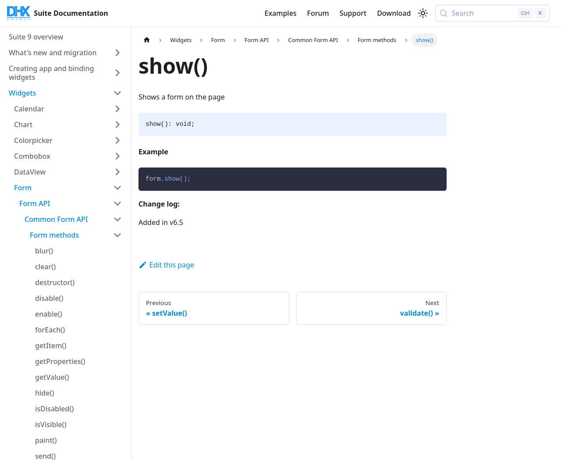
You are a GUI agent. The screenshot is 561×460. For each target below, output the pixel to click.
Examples (280, 13)
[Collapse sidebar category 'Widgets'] (117, 93)
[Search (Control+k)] (492, 13)
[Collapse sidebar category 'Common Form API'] (117, 219)
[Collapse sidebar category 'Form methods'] (117, 235)
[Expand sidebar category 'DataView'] (117, 172)
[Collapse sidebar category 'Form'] (117, 188)
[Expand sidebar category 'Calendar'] (117, 109)
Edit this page (166, 265)
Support (353, 13)
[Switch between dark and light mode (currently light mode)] (423, 13)
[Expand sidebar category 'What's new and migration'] (117, 53)
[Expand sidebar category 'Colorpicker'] (117, 140)
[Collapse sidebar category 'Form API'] (117, 203)
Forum (318, 13)
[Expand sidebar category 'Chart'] (117, 125)
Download (394, 13)
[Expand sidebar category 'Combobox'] (117, 156)
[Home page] (146, 40)
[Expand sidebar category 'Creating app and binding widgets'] (117, 72)
